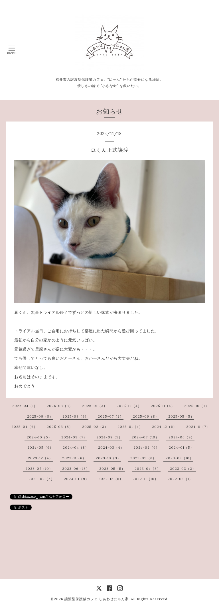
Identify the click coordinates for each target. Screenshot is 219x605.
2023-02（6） (41, 479)
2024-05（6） (40, 447)
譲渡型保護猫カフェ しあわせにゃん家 (96, 599)
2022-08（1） (180, 479)
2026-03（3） (60, 406)
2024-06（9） (181, 437)
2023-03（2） (183, 468)
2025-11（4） (163, 406)
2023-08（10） (179, 458)
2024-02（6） (146, 447)
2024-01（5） (181, 447)
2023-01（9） (76, 479)
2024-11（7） (198, 426)
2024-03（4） (111, 447)
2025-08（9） (75, 416)
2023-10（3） (108, 458)
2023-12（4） (40, 458)
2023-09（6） (143, 458)
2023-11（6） (74, 458)
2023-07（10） (39, 468)
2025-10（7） (196, 406)
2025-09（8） (40, 416)
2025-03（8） (60, 426)
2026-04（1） (24, 406)
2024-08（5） (109, 437)
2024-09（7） (74, 437)
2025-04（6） (24, 426)
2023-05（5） (112, 468)
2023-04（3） (148, 468)
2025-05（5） (181, 416)
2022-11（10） (145, 479)
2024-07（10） (145, 437)
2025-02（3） (95, 426)
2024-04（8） (76, 447)
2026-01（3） (94, 406)
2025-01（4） (130, 426)
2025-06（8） (146, 416)
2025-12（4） (129, 406)
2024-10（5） (39, 437)
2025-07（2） (110, 416)
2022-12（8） (110, 479)
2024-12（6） (164, 426)
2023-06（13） (76, 468)
